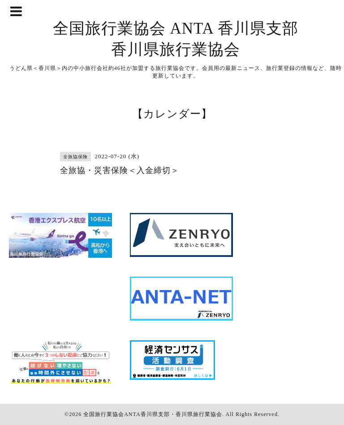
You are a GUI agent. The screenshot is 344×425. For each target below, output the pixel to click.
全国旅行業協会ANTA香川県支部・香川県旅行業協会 (152, 414)
